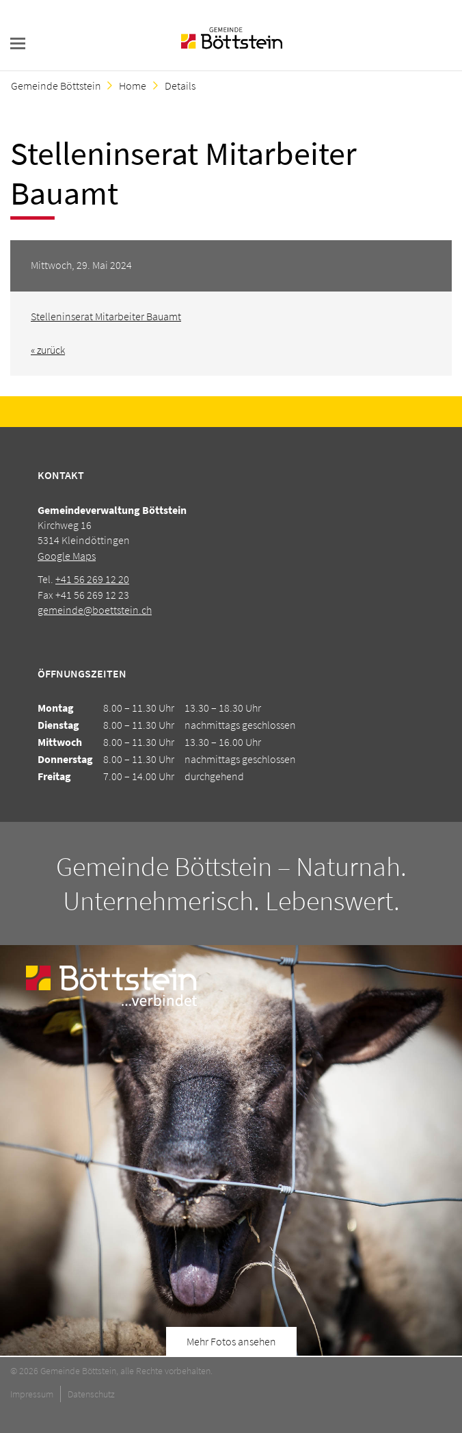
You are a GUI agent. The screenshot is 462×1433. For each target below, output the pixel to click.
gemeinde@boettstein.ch (95, 610)
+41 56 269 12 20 (92, 579)
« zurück (48, 350)
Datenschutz (91, 1394)
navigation (18, 43)
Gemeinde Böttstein (56, 85)
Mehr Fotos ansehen (231, 1341)
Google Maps (67, 556)
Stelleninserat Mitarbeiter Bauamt (106, 316)
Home (132, 85)
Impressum (31, 1394)
